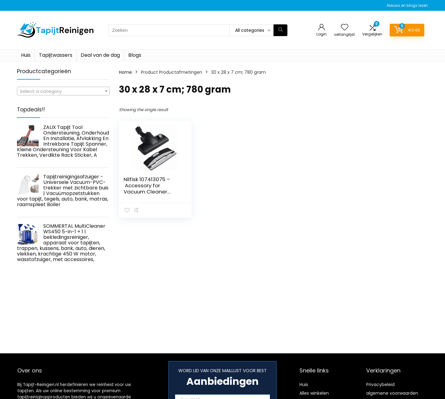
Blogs (134, 55)
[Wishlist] (344, 28)
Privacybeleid (380, 384)
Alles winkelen (314, 393)
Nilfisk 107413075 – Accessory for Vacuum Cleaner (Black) (147, 189)
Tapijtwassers (55, 55)
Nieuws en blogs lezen (407, 5)
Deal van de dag (100, 55)
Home (125, 72)
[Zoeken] (280, 30)
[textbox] (63, 91)
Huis (26, 55)
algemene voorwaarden (392, 393)
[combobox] (63, 91)
